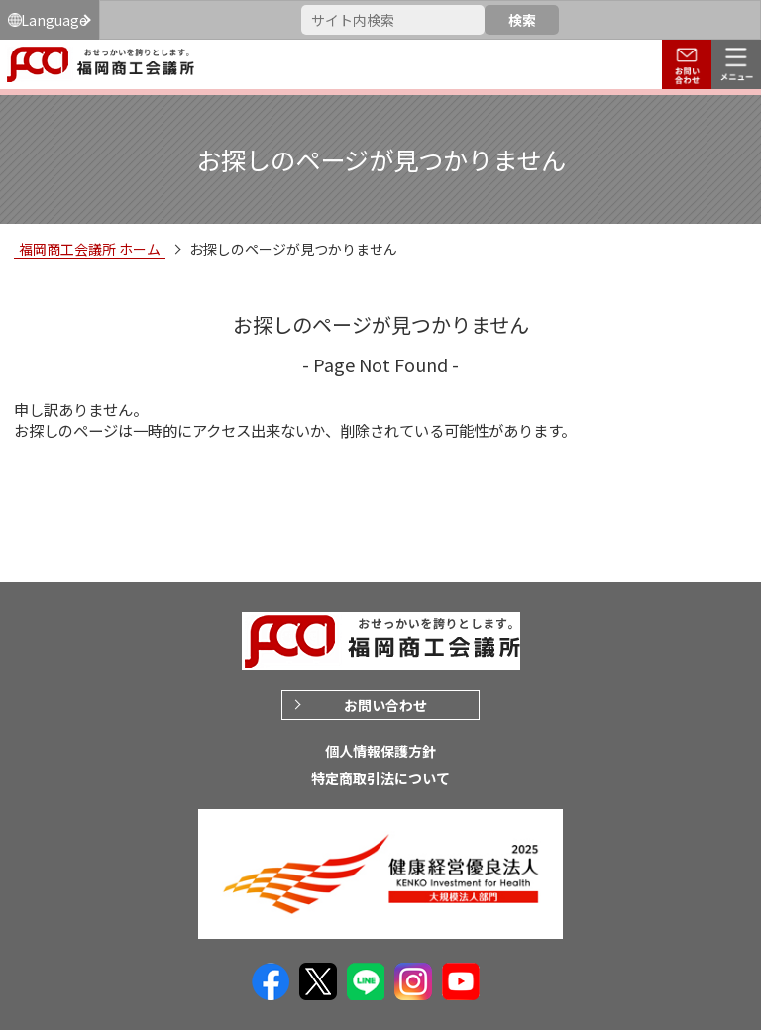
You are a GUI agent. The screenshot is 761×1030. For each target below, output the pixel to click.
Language (54, 20)
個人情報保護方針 (380, 751)
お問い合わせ (385, 705)
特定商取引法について (380, 778)
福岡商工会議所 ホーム (90, 248)
